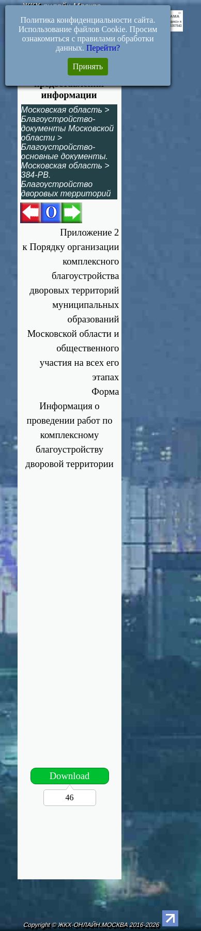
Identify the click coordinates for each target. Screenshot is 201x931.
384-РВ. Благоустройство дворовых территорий (66, 184)
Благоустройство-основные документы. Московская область (64, 156)
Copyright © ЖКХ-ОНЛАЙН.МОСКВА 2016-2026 (92, 924)
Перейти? (103, 47)
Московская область (61, 109)
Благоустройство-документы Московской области (67, 128)
